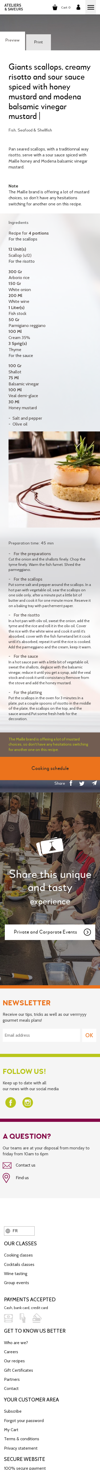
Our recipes (14, 1360)
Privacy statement (21, 1448)
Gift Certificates (18, 1370)
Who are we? (16, 1342)
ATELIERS (14, 7)
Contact (11, 1388)
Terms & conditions (21, 1438)
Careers (11, 1351)
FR (12, 1230)
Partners (12, 1379)
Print (38, 42)
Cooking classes (18, 1255)
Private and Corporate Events (53, 932)
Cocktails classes (19, 1264)
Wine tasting (15, 1273)
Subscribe (13, 1411)
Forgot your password (24, 1420)
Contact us (19, 1165)
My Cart (11, 1429)
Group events (16, 1282)
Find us (16, 1178)
